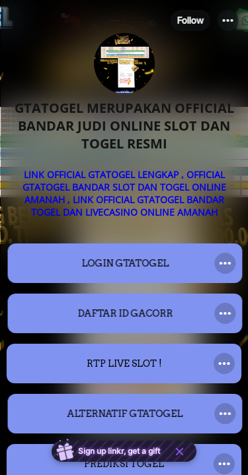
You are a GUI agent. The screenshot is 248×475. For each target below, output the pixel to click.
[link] (124, 263)
